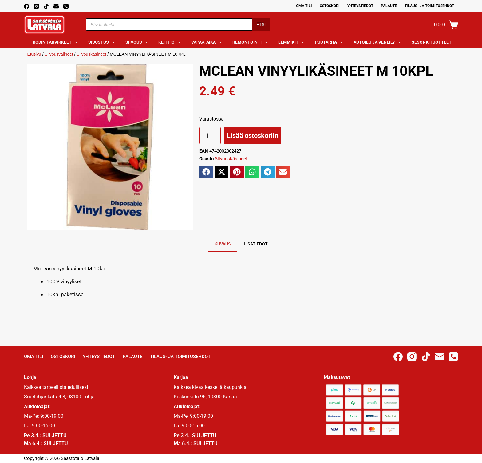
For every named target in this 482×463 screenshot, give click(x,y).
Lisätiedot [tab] (256, 243)
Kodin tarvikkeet (56, 42)
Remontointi (251, 42)
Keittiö (170, 42)
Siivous (137, 42)
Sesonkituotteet (436, 42)
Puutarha (330, 42)
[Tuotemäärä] (210, 135)
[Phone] (66, 6)
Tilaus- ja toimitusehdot (429, 6)
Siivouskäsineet (92, 54)
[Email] (56, 6)
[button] (206, 172)
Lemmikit (292, 42)
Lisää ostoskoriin (252, 135)
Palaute (389, 6)
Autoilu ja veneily (378, 42)
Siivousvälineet (59, 54)
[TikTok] (46, 6)
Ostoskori (330, 6)
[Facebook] (26, 6)
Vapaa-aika (207, 42)
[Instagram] (36, 6)
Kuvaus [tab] (223, 243)
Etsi (261, 24)
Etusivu (34, 54)
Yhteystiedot (360, 6)
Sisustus (102, 42)
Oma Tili (304, 6)
